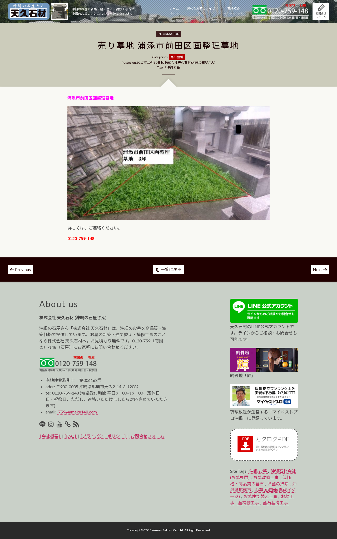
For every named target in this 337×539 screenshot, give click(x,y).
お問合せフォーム (147, 435)
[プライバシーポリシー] (103, 435)
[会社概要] (50, 435)
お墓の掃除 (278, 483)
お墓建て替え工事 (260, 496)
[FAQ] (70, 435)
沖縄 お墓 (173, 67)
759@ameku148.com (77, 411)
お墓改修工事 (266, 477)
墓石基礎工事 (275, 502)
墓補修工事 (248, 502)
